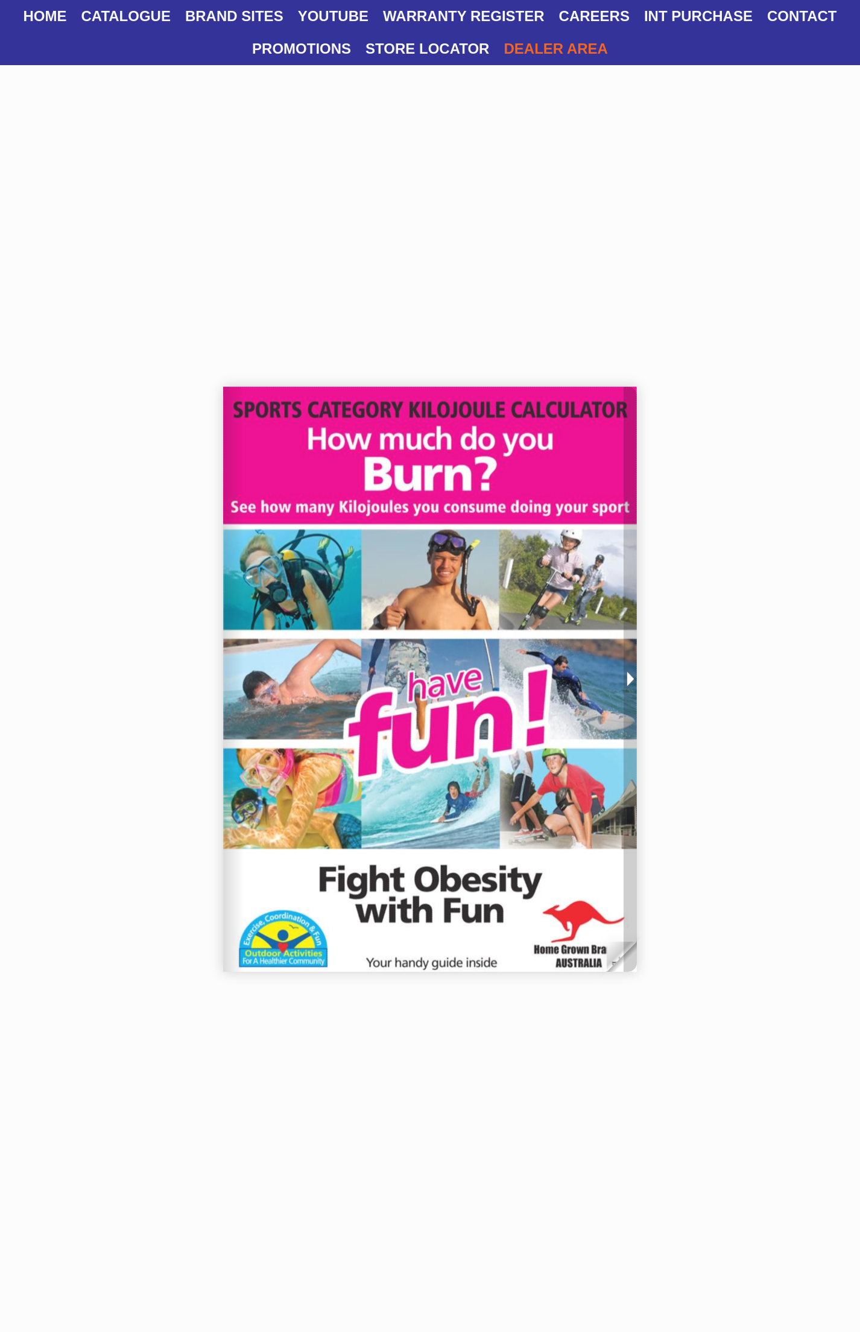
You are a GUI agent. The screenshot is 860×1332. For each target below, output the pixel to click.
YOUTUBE (333, 16)
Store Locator (427, 48)
